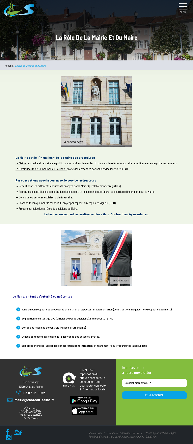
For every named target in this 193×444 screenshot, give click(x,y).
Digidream (151, 436)
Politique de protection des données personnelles (116, 436)
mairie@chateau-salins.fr (30, 400)
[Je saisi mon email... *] (154, 383)
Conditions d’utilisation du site (122, 433)
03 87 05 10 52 (30, 392)
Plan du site (95, 433)
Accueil (9, 65)
